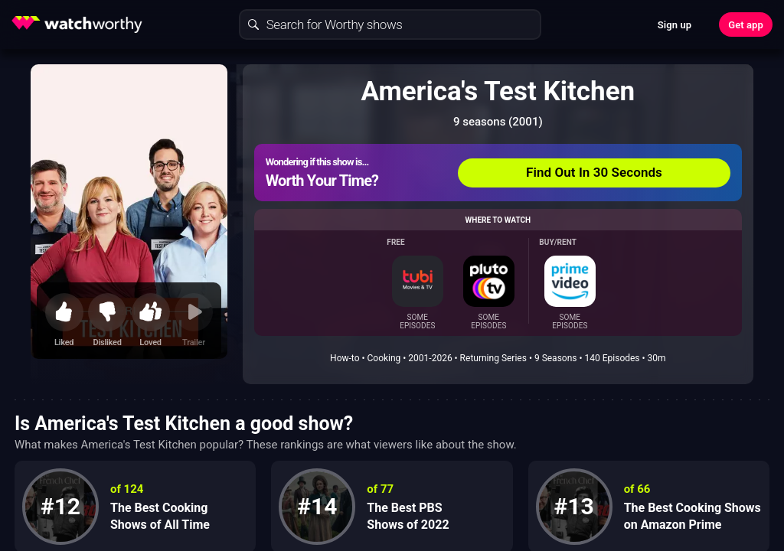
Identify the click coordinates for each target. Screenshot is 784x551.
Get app (745, 25)
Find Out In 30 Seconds (594, 172)
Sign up (674, 25)
